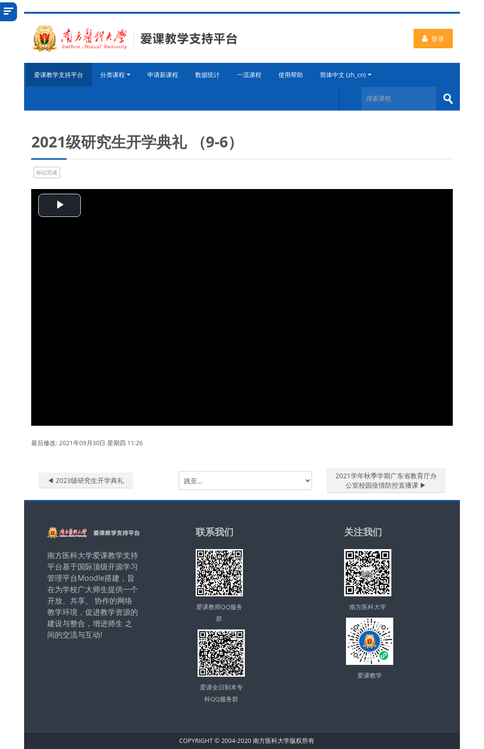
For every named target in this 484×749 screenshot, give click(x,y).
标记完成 (46, 171)
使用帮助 (291, 74)
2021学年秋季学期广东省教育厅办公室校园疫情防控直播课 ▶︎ (386, 480)
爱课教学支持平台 (58, 74)
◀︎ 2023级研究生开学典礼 (85, 480)
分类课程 (116, 74)
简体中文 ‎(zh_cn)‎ (346, 74)
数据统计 (208, 74)
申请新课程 (163, 74)
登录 (433, 38)
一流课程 (249, 74)
